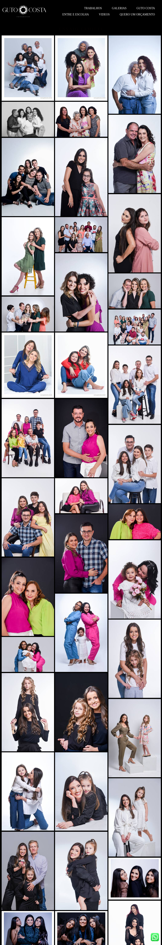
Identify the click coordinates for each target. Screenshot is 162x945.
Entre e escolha (75, 14)
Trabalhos (93, 8)
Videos (104, 14)
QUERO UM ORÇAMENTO (137, 14)
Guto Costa (145, 8)
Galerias (119, 8)
